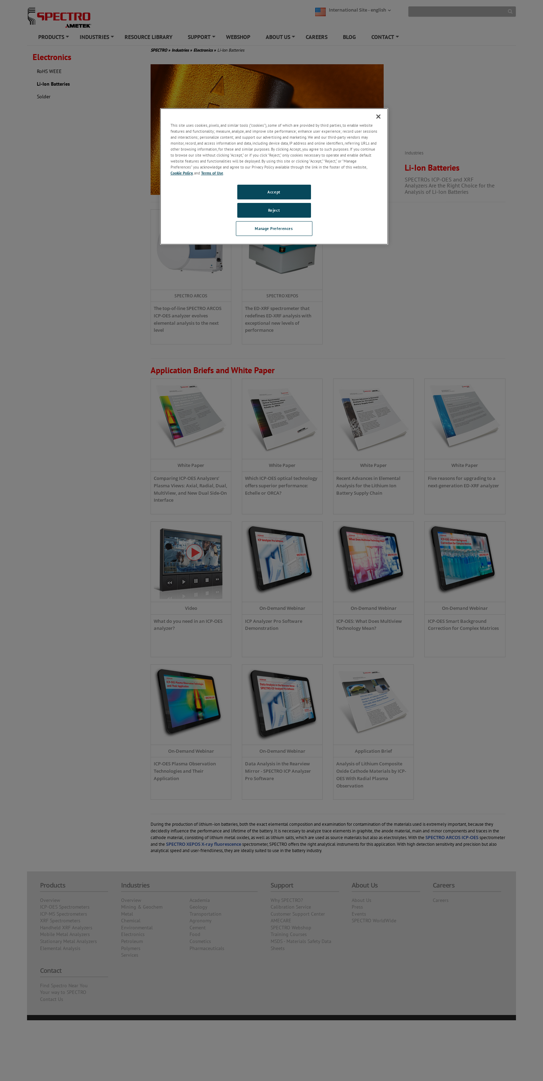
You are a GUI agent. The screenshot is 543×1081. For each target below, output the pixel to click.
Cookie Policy (182, 173)
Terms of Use (212, 173)
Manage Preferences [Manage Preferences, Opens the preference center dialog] (274, 228)
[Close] (378, 116)
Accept (273, 192)
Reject (274, 210)
